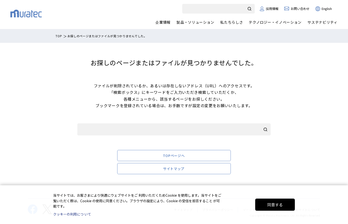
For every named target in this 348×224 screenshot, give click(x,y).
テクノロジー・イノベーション (275, 22)
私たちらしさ (231, 22)
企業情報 (163, 22)
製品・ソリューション (195, 22)
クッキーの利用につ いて (72, 214)
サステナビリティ (322, 22)
